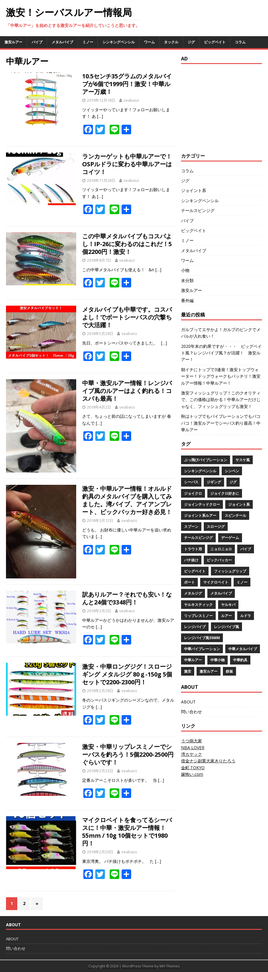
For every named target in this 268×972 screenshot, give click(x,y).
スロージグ (216, 526)
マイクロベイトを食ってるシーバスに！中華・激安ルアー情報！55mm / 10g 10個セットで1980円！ (127, 831)
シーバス (191, 482)
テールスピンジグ (198, 210)
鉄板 (229, 671)
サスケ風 (242, 459)
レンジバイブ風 (226, 626)
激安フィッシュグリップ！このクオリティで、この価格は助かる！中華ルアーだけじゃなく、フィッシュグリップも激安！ (221, 399)
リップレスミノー (198, 615)
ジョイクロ (193, 493)
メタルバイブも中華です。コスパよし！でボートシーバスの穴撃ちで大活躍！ (127, 317)
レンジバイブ (195, 626)
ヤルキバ (228, 604)
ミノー (87, 42)
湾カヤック (191, 754)
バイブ (37, 42)
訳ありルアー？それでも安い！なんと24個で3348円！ (127, 598)
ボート (189, 582)
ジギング (214, 482)
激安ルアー (13, 42)
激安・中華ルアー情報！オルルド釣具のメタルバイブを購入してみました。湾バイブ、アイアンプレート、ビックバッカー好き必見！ (127, 500)
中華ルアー (193, 659)
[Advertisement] (224, 107)
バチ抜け (191, 560)
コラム (240, 42)
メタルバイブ (62, 42)
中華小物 (217, 659)
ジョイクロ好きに (224, 493)
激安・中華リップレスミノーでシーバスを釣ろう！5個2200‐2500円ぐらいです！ (128, 754)
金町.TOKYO (193, 767)
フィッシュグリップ (230, 571)
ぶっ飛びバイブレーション (205, 459)
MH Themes (170, 966)
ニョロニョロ (221, 548)
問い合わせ (191, 711)
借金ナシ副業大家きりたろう (208, 761)
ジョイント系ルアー (200, 515)
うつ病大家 (191, 741)
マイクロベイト (215, 582)
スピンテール (235, 515)
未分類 (187, 280)
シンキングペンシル (118, 42)
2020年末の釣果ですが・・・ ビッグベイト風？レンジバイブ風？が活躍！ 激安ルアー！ (221, 352)
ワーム (149, 42)
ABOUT (188, 702)
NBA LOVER (192, 747)
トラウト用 (193, 548)
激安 (187, 671)
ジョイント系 (193, 190)
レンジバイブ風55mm (202, 637)
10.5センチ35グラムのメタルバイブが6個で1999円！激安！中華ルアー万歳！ (127, 84)
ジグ (191, 42)
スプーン (191, 526)
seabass (131, 100)
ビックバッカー (219, 560)
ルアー (226, 615)
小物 (185, 270)
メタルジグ (193, 593)
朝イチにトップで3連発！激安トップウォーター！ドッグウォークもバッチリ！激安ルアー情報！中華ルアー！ (221, 376)
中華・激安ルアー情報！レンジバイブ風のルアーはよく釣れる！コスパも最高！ (127, 391)
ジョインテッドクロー (202, 504)
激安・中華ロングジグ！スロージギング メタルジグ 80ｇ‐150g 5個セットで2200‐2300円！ (127, 674)
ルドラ (245, 615)
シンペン (232, 470)
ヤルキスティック (198, 604)
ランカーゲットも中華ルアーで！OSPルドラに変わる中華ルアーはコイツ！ (127, 164)
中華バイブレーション (202, 648)
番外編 (187, 300)
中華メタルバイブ (242, 648)
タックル (171, 42)
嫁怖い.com (192, 774)
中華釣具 (240, 659)
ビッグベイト (215, 42)
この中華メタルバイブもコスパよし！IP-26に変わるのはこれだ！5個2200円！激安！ (127, 244)
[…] (100, 116)
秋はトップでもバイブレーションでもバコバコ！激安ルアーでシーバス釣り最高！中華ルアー (221, 422)
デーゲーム (230, 537)
